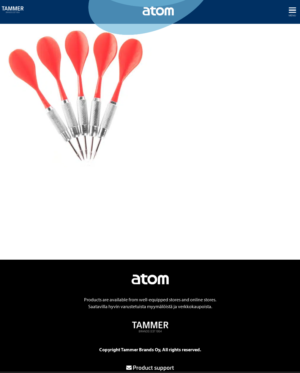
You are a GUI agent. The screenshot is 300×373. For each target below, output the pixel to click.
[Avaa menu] (292, 12)
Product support (150, 367)
